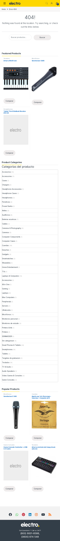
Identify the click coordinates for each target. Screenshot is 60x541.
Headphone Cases (9, 193)
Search (46, 3)
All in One (5, 284)
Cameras (5, 232)
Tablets (5, 354)
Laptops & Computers (10, 276)
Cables (5, 224)
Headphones (7, 198)
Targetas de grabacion (11, 358)
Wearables (6, 263)
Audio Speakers (8, 371)
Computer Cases (8, 241)
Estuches (5, 250)
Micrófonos (36, 58)
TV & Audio (6, 367)
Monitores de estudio (10, 323)
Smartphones (8, 109)
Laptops (5, 293)
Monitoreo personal (9, 319)
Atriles (4, 210)
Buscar (42, 37)
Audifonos (6, 215)
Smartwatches (7, 258)
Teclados (7, 58)
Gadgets (5, 254)
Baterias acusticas (9, 219)
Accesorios (6, 172)
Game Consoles (8, 380)
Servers (5, 306)
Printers (5, 332)
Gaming (5, 289)
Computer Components (11, 237)
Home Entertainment (10, 267)
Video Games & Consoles (12, 376)
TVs (3, 271)
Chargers (5, 185)
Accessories (7, 176)
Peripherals (6, 302)
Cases (4, 180)
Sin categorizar (8, 341)
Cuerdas (5, 245)
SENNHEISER (7, 336)
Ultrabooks (6, 310)
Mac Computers (8, 297)
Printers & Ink (7, 328)
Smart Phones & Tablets (11, 345)
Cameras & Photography (11, 228)
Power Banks (7, 206)
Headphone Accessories (12, 189)
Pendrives (6, 202)
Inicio (4, 9)
